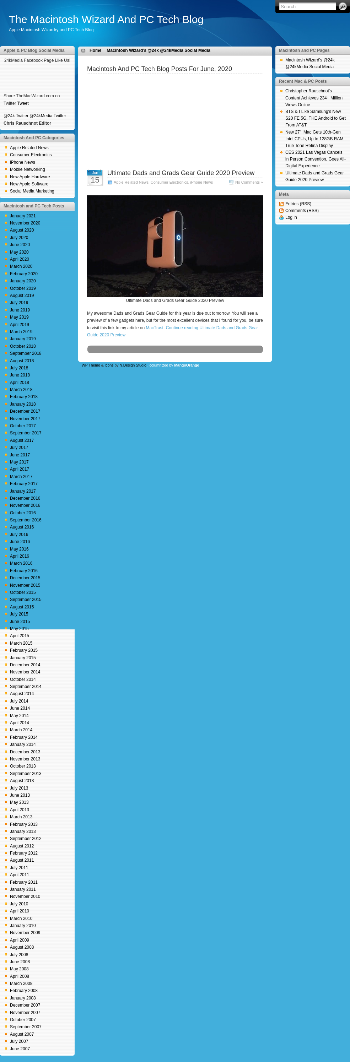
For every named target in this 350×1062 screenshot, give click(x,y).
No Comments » (249, 182)
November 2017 (25, 418)
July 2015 (19, 614)
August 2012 (22, 846)
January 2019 (23, 338)
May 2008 (19, 968)
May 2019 (19, 317)
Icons (109, 365)
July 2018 (19, 367)
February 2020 (24, 273)
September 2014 (26, 686)
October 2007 (23, 1019)
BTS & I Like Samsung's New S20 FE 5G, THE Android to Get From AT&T (315, 118)
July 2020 (19, 237)
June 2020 (20, 244)
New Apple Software (29, 183)
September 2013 (26, 773)
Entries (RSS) (298, 203)
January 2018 (23, 404)
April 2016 (19, 556)
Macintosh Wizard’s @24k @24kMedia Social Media (158, 50)
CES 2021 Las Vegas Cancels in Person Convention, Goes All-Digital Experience (315, 159)
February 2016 (24, 570)
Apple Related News (29, 147)
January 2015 (23, 657)
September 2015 (26, 599)
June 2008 (20, 961)
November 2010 (25, 896)
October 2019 (23, 288)
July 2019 (19, 302)
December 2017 (25, 411)
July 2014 (19, 701)
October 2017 (23, 425)
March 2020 (21, 266)
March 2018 (21, 389)
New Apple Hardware (30, 176)
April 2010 (19, 911)
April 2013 (19, 809)
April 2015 (19, 635)
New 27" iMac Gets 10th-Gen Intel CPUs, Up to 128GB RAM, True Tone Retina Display (315, 139)
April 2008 (19, 976)
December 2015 (25, 577)
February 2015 (24, 650)
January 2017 (23, 491)
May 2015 (19, 628)
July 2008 (19, 954)
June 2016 (20, 541)
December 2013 (25, 751)
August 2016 (22, 527)
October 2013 (23, 766)
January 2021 (23, 215)
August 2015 (22, 607)
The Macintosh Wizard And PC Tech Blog (106, 19)
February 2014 (24, 737)
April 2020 (19, 259)
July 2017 (19, 447)
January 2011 (23, 889)
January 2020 (23, 280)
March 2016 (21, 563)
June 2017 (20, 455)
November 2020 (25, 223)
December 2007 (25, 1005)
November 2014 (25, 672)
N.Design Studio (132, 365)
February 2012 (24, 853)
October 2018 (23, 346)
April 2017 (19, 469)
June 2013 (20, 795)
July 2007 (19, 1041)
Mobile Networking (27, 169)
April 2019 (19, 324)
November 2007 (25, 1012)
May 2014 (19, 715)
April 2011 (19, 874)
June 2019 (20, 310)
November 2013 (25, 759)
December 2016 (25, 498)
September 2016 (26, 520)
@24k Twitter (16, 115)
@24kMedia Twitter (47, 115)
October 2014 (23, 679)
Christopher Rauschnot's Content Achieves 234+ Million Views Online (314, 97)
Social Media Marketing (32, 191)
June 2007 (20, 1048)
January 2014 (23, 744)
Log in (291, 217)
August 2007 (22, 1034)
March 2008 (21, 983)
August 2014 (22, 693)
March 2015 (21, 643)
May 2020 (19, 252)
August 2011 (22, 860)
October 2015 (23, 592)
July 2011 (19, 867)
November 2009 (25, 932)
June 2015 (20, 621)
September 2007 (26, 1026)
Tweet (22, 103)
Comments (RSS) (302, 210)
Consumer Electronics (31, 154)
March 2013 (21, 816)
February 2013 (24, 824)
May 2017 (19, 462)
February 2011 (24, 882)
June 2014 (20, 708)
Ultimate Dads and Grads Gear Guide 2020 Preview (180, 173)
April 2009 (19, 940)
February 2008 (24, 990)
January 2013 (23, 831)
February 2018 (24, 396)
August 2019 (22, 295)
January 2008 (23, 998)
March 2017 (21, 476)
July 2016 (19, 534)
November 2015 (25, 585)
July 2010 (19, 903)
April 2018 (19, 382)
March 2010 (21, 918)
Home (95, 50)
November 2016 (25, 505)
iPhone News (22, 162)
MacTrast (154, 327)
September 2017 (26, 432)
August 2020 (22, 230)
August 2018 (22, 360)
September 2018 (26, 353)
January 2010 (23, 925)
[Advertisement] (175, 127)
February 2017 (24, 483)
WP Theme (91, 365)
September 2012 (26, 838)
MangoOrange (186, 365)
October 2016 (23, 512)
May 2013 (19, 802)
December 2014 (25, 664)
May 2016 (19, 549)
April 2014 (19, 722)
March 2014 (21, 729)
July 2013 (19, 788)
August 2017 (22, 440)
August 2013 (22, 780)
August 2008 (22, 947)
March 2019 (21, 331)
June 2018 (20, 375)
